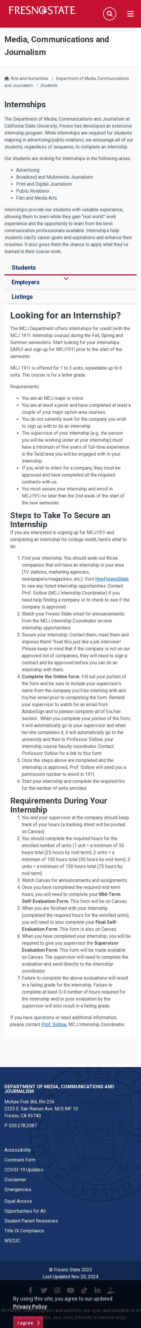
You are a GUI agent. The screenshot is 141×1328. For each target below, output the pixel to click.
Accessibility (17, 1150)
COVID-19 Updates (23, 1170)
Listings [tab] (22, 296)
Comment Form (20, 1160)
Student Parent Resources (31, 1221)
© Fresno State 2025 (70, 1269)
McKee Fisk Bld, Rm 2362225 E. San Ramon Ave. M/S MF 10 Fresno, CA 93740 (41, 1108)
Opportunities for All (25, 1211)
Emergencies (17, 1189)
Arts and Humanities (29, 78)
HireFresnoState (112, 579)
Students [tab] (24, 267)
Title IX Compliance (24, 1231)
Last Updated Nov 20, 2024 (70, 1276)
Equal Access (18, 1201)
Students (49, 85)
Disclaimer (15, 1179)
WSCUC (12, 1240)
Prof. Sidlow (53, 1024)
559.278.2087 (23, 1125)
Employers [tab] (26, 282)
